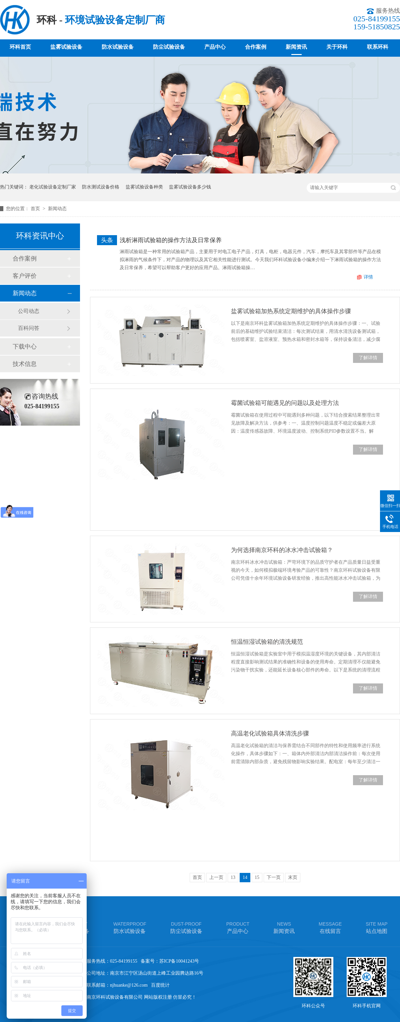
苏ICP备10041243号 (179, 961)
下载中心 (25, 346)
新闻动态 (57, 208)
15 (257, 877)
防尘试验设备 (169, 47)
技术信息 (25, 364)
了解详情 (368, 357)
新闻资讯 (296, 47)
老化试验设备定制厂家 (52, 186)
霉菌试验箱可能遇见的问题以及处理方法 (285, 403)
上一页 (216, 877)
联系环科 (377, 47)
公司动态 (28, 311)
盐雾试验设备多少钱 (190, 186)
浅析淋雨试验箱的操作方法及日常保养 (171, 240)
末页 (292, 877)
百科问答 (28, 328)
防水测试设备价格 (100, 186)
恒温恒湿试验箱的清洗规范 (267, 641)
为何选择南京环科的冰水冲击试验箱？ (282, 550)
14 (245, 877)
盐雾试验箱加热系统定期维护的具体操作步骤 (291, 311)
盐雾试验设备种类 (144, 186)
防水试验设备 (118, 47)
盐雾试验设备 (66, 47)
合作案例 (255, 47)
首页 (36, 208)
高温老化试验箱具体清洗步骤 (270, 733)
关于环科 (337, 47)
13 (233, 877)
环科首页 (20, 47)
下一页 (274, 877)
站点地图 (376, 927)
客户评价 (25, 276)
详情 (368, 277)
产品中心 (215, 47)
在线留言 (330, 927)
